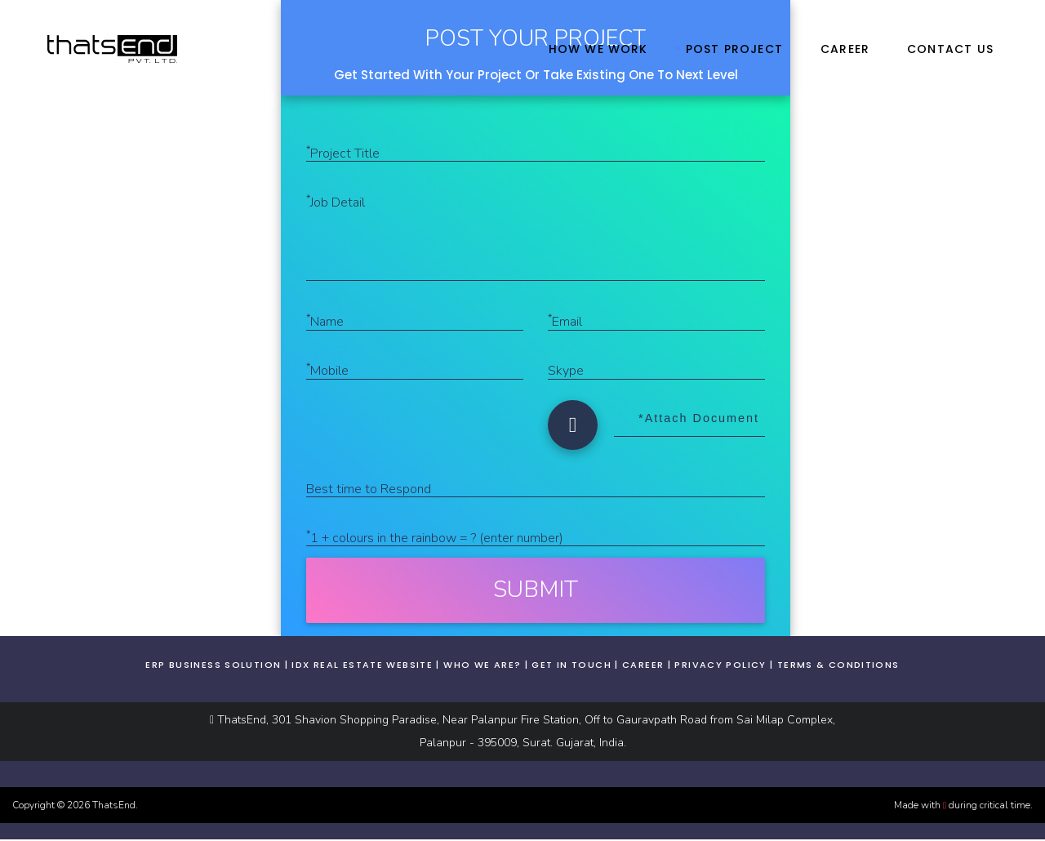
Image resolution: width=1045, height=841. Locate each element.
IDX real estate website (362, 666)
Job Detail (335, 202)
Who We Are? (482, 666)
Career (643, 666)
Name (325, 322)
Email (565, 322)
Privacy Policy (720, 666)
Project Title (343, 153)
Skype (566, 372)
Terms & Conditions (838, 666)
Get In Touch (571, 666)
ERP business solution (213, 666)
